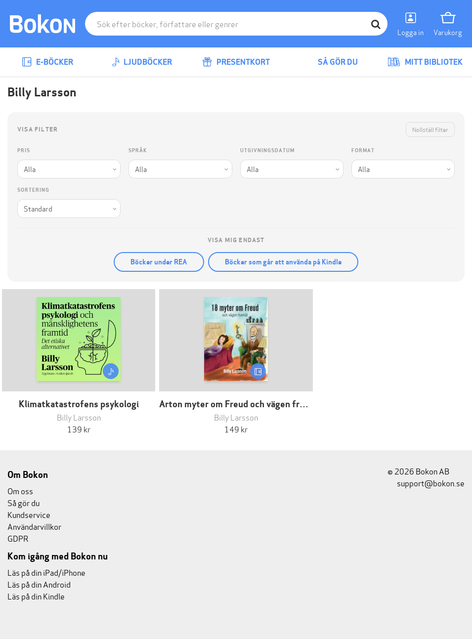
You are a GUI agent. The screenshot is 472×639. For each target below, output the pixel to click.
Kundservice (28, 514)
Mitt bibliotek (425, 62)
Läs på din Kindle (36, 595)
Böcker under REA (158, 261)
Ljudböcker (142, 62)
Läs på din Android (39, 584)
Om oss (20, 490)
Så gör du (330, 62)
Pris (23, 150)
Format (363, 150)
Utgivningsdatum (267, 150)
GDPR (17, 538)
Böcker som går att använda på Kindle (283, 261)
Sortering (33, 190)
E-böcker (47, 62)
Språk (138, 150)
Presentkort (236, 62)
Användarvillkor (34, 526)
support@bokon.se (426, 482)
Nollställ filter (430, 129)
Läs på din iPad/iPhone (46, 572)
